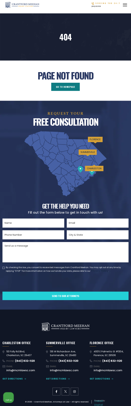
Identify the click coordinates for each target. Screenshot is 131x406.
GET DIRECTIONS (11, 375)
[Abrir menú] (125, 6)
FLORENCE (90, 144)
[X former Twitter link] (65, 388)
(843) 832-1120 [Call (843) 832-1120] (105, 7)
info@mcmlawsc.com (27, 367)
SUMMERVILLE (81, 160)
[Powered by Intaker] (103, 399)
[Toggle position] (113, 301)
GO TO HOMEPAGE (65, 87)
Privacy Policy (99, 270)
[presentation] (27, 287)
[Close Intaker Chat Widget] (120, 301)
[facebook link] (56, 388)
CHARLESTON (90, 180)
